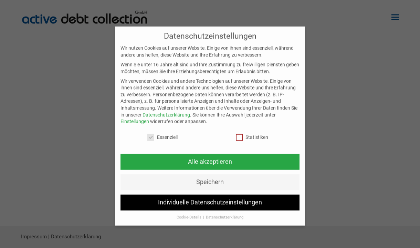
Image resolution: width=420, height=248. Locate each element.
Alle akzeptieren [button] (210, 165)
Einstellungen (134, 125)
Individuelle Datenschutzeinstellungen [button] (210, 206)
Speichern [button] (210, 185)
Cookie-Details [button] (189, 220)
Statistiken (252, 141)
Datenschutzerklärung (166, 118)
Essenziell (162, 141)
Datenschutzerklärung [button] (224, 220)
